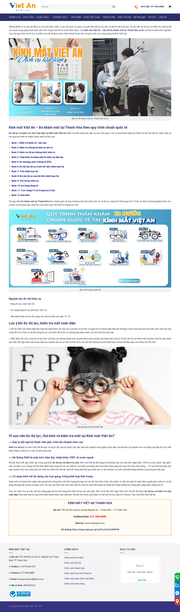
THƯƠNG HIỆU (61, 17)
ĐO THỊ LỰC (139, 17)
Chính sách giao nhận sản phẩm (79, 578)
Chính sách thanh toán (74, 568)
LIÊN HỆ (162, 17)
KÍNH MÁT (76, 17)
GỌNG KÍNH (43, 17)
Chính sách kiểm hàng (74, 583)
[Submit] (113, 6)
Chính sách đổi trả (72, 563)
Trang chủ (15, 17)
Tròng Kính (108, 17)
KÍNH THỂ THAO (92, 17)
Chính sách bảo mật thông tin (77, 573)
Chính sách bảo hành (74, 557)
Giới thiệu (28, 17)
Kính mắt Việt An (87, 462)
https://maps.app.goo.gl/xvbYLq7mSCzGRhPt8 (95, 529)
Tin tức (152, 17)
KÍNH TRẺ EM (124, 17)
